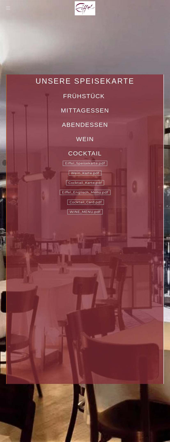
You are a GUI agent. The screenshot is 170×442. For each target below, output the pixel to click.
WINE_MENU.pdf (85, 212)
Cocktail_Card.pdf (86, 202)
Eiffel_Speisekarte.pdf (85, 163)
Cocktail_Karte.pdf (85, 183)
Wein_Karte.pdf (85, 173)
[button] (8, 8)
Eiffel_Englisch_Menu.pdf (85, 192)
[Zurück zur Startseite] (85, 8)
